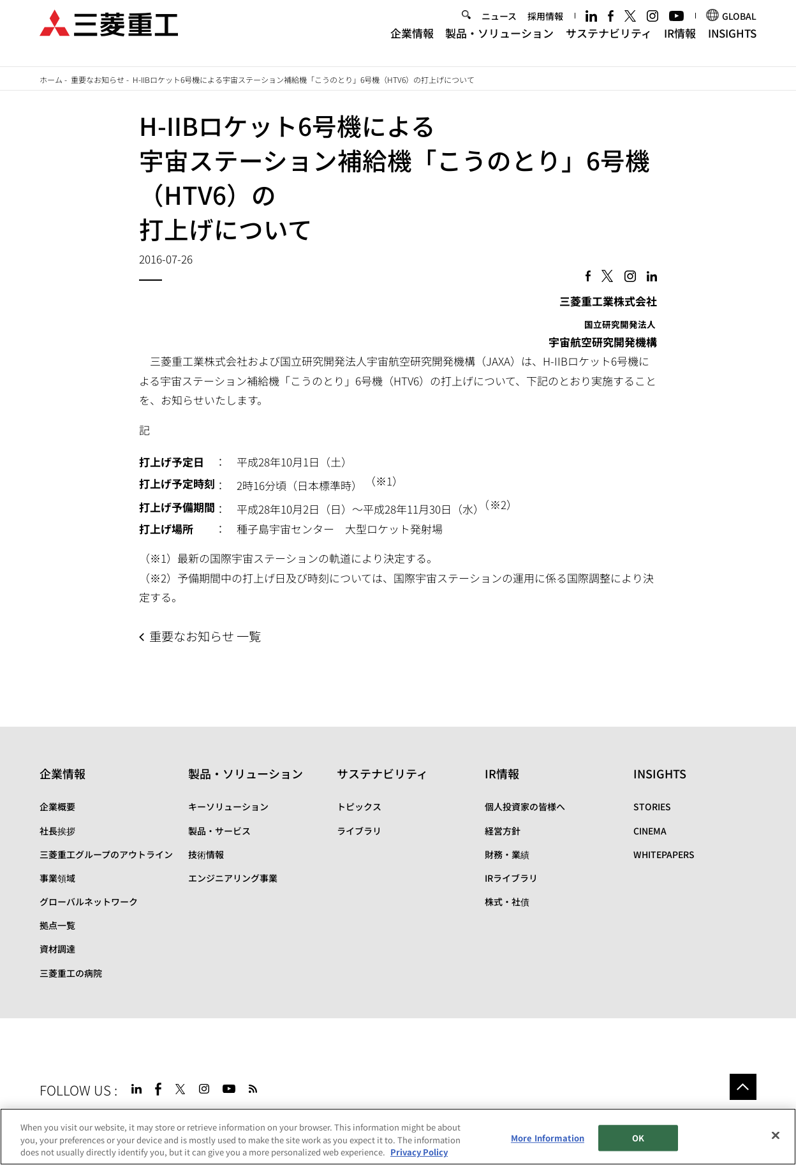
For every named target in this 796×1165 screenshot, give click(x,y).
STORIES (652, 806)
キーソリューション (228, 806)
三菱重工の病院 (71, 973)
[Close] (776, 1135)
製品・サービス (219, 830)
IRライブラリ (511, 878)
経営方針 (502, 830)
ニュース (499, 25)
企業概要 (57, 806)
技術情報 (206, 854)
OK (638, 1138)
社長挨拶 (57, 830)
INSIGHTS (732, 43)
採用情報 (545, 25)
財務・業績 (507, 854)
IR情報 (680, 43)
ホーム (51, 79)
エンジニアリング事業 (232, 878)
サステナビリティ (609, 43)
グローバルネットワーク (89, 901)
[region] (398, 1136)
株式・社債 (507, 901)
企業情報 (412, 43)
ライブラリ (359, 830)
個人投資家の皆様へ (525, 806)
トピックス (359, 806)
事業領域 (57, 878)
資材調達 (57, 948)
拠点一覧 (57, 925)
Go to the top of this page (743, 1087)
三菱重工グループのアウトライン (106, 854)
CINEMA (650, 830)
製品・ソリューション (499, 43)
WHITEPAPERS (664, 854)
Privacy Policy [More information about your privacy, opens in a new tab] (419, 1152)
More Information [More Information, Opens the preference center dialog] (547, 1138)
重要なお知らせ (97, 79)
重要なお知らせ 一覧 (205, 636)
